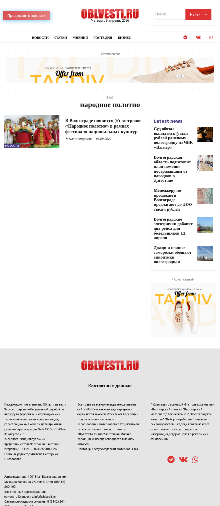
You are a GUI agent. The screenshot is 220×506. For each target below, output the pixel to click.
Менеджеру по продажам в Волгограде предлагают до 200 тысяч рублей (173, 175)
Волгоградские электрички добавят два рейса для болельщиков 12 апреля (172, 196)
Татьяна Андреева (78, 144)
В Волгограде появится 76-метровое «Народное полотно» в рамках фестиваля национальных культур (103, 129)
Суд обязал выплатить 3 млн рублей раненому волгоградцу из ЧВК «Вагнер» (173, 135)
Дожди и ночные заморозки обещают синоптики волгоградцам (173, 215)
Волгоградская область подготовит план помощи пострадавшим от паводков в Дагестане (173, 156)
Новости (12, 146)
